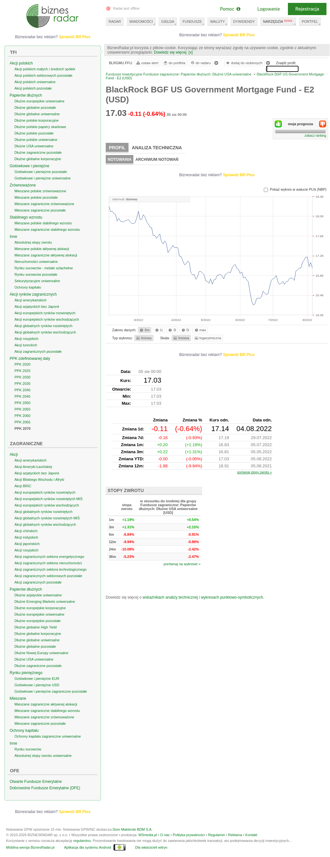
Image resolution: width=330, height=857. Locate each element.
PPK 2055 (22, 409)
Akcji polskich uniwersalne (35, 82)
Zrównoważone (23, 185)
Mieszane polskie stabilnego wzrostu (43, 223)
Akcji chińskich (26, 531)
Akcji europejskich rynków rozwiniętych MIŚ (48, 499)
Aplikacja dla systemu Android (87, 847)
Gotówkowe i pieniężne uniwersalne (42, 178)
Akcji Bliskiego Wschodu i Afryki (39, 479)
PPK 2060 (22, 416)
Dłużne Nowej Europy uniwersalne (41, 653)
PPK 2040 (22, 390)
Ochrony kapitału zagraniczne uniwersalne (47, 736)
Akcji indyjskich (26, 537)
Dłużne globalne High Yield (35, 627)
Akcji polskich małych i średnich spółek (44, 69)
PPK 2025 (22, 371)
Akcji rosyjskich (26, 339)
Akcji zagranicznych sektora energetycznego (49, 556)
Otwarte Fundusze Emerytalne (36, 781)
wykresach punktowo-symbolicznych (232, 597)
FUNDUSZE (192, 21)
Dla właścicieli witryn (151, 847)
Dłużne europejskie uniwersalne (39, 101)
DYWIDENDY (244, 21)
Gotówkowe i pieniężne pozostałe (40, 172)
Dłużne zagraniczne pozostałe (38, 152)
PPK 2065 (22, 422)
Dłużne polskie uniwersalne (35, 140)
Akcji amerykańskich (30, 300)
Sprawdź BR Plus (239, 35)
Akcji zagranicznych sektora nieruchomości (48, 563)
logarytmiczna (207, 338)
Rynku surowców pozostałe (35, 274)
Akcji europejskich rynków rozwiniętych (45, 313)
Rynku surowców (27, 749)
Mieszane (18, 698)
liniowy (143, 338)
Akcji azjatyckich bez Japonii (36, 306)
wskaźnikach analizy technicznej (170, 597)
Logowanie (268, 9)
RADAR (115, 21)
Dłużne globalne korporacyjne (37, 159)
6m (144, 330)
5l (185, 330)
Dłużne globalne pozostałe (35, 107)
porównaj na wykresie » (182, 564)
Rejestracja (307, 9)
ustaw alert (147, 62)
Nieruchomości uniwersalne (36, 262)
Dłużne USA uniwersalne (33, 146)
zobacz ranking (315, 135)
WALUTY (217, 21)
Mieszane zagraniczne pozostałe (40, 210)
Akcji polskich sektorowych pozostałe (43, 75)
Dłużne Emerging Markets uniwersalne (44, 601)
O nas (164, 835)
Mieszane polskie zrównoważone (40, 191)
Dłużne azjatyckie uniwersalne (38, 595)
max (200, 330)
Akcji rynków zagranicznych (33, 294)
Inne (13, 236)
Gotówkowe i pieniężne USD (36, 685)
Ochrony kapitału (27, 287)
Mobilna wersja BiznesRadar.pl (30, 847)
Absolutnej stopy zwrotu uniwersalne (43, 755)
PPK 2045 (22, 396)
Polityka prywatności (189, 835)
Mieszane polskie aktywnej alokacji (41, 249)
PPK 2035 (22, 383)
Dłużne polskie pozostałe (34, 133)
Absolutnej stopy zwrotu (33, 242)
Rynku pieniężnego (26, 673)
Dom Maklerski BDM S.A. (132, 829)
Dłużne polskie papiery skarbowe (40, 127)
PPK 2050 (22, 403)
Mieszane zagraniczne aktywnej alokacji (45, 255)
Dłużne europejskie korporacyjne (40, 608)
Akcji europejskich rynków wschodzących (46, 319)
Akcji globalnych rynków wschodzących (45, 332)
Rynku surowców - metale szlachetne (43, 268)
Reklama (235, 835)
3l (171, 330)
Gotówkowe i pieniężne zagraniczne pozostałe (50, 691)
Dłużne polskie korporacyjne (36, 120)
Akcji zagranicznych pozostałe (38, 351)
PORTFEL (310, 21)
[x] (191, 52)
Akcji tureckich (25, 345)
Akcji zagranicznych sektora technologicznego (50, 569)
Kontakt (251, 835)
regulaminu (82, 841)
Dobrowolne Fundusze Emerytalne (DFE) (45, 788)
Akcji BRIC (22, 486)
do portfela (174, 62)
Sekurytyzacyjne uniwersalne (37, 281)
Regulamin (216, 835)
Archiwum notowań (156, 159)
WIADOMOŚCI (141, 21)
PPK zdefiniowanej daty (30, 358)
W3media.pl (147, 835)
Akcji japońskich (27, 544)
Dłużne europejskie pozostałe (37, 621)
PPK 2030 (22, 377)
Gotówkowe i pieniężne (29, 166)
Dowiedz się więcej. (171, 52)
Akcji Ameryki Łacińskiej (33, 467)
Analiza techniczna (157, 147)
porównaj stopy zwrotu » (254, 472)
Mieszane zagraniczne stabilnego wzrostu (47, 229)
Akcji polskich (21, 63)
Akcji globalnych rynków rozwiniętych (43, 326)
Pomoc (230, 9)
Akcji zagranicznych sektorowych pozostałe (48, 576)
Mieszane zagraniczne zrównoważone (44, 204)
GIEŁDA (167, 21)
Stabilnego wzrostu (26, 217)
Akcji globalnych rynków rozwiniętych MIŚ (47, 518)
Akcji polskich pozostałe (33, 88)
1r (158, 330)
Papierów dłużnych (26, 95)
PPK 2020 (22, 364)
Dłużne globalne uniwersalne (37, 114)
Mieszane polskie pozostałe (36, 197)
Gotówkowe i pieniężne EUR (36, 678)
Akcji (14, 454)
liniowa (181, 338)
